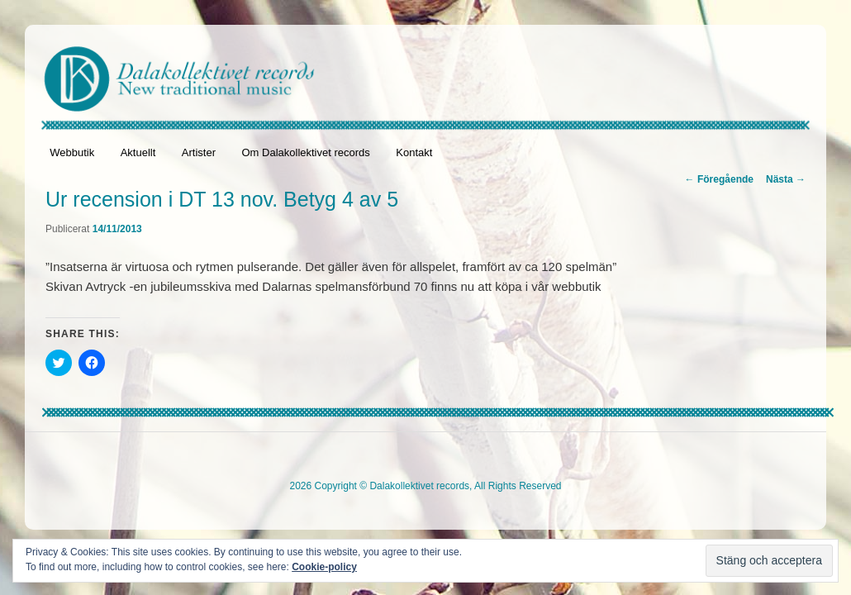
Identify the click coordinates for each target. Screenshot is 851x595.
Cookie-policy (324, 567)
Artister (199, 152)
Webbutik (72, 152)
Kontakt (414, 152)
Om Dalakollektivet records (305, 152)
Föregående (719, 179)
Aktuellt (138, 152)
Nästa (786, 179)
